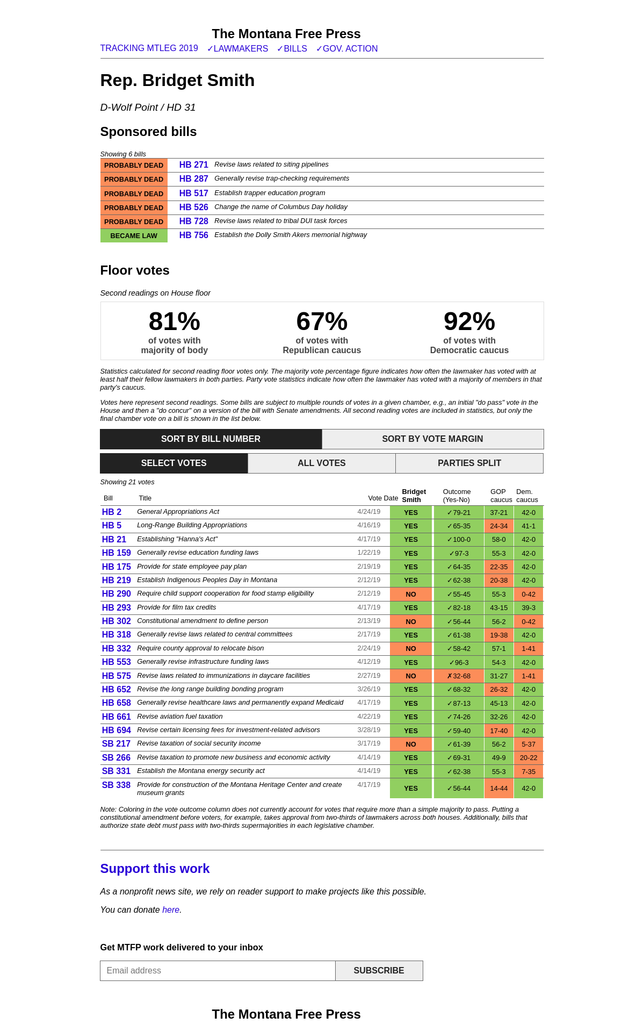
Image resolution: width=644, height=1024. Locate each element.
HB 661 (116, 716)
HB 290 (116, 593)
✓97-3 (459, 553)
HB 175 (116, 566)
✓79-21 (459, 513)
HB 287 (193, 178)
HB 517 (193, 193)
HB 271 (193, 164)
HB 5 (111, 525)
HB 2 (111, 512)
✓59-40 (459, 731)
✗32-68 (459, 676)
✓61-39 (459, 744)
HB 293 (116, 607)
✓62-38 (459, 580)
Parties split (469, 463)
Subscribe (378, 970)
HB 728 (193, 221)
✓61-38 (459, 635)
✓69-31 (459, 758)
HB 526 (193, 207)
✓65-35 (459, 526)
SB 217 (116, 743)
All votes (322, 463)
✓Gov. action (347, 48)
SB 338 (116, 785)
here (170, 909)
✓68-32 (459, 689)
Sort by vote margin (432, 438)
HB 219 (116, 580)
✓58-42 (459, 649)
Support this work (155, 868)
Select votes (174, 463)
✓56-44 (459, 622)
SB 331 (116, 771)
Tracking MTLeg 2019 (149, 48)
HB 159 (116, 552)
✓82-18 (459, 608)
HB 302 (116, 621)
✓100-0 (459, 539)
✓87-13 (459, 703)
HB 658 (116, 702)
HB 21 (114, 539)
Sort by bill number (211, 438)
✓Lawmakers (238, 48)
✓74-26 (459, 717)
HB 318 (116, 634)
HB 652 (116, 689)
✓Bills (292, 48)
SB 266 (116, 757)
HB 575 (116, 676)
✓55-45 (459, 594)
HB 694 (116, 730)
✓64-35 (459, 567)
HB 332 (116, 648)
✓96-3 (459, 662)
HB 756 (193, 235)
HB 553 (116, 662)
